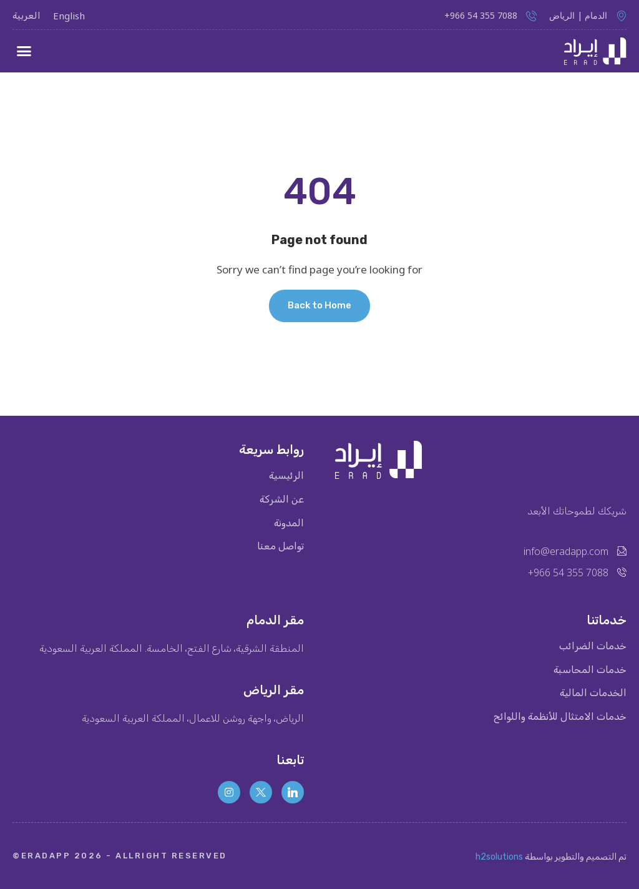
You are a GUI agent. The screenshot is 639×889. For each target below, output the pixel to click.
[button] (24, 51)
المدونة (289, 523)
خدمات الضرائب (593, 646)
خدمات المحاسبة (590, 670)
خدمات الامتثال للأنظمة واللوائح (560, 717)
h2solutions (499, 857)
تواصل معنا (280, 547)
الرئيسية (286, 476)
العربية (26, 15)
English (69, 15)
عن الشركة (282, 499)
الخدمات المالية (593, 694)
